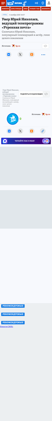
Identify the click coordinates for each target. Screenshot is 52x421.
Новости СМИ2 (6, 326)
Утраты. (5, 14)
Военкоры (46, 9)
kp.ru (18, 46)
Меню (2, 3)
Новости (5, 9)
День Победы (16, 9)
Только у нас (35, 9)
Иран (26, 9)
